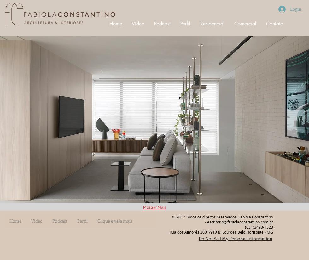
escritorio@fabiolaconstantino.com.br (240, 221)
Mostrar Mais (154, 207)
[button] (154, 119)
